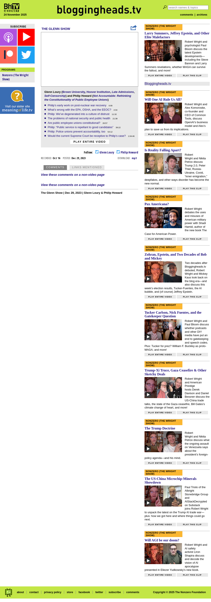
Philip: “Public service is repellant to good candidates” (81, 127)
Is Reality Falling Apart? (162, 150)
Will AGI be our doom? (161, 540)
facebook (84, 592)
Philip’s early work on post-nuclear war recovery (77, 105)
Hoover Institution (98, 92)
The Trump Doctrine (159, 428)
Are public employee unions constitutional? (74, 122)
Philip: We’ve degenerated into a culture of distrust (79, 114)
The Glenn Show (56, 29)
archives (202, 14)
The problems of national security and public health (79, 118)
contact (34, 592)
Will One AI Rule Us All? (163, 99)
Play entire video (89, 141)
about (20, 592)
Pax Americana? (156, 204)
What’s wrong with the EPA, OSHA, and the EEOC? (80, 109)
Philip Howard (127, 152)
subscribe (115, 592)
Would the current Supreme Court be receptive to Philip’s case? (87, 135)
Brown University (73, 92)
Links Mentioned (87, 167)
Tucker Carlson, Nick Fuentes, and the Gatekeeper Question (172, 314)
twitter (99, 592)
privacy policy (52, 592)
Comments (55, 167)
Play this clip (192, 75)
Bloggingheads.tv (157, 84)
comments (186, 14)
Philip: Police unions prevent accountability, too (77, 131)
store (70, 592)
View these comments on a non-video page (73, 174)
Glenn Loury (104, 152)
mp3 (134, 158)
